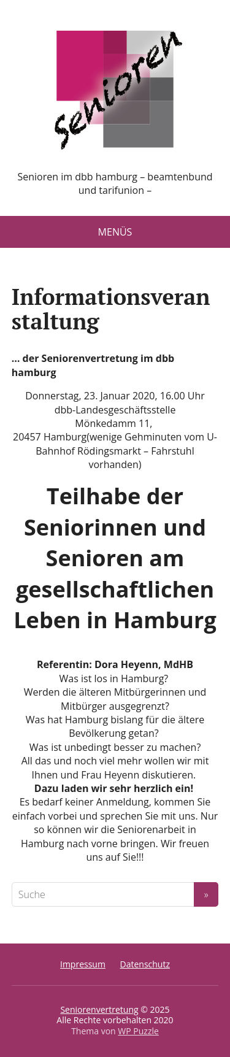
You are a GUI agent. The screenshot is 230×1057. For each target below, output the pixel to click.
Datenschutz (145, 964)
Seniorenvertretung (99, 1009)
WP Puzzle (138, 1031)
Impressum (82, 964)
